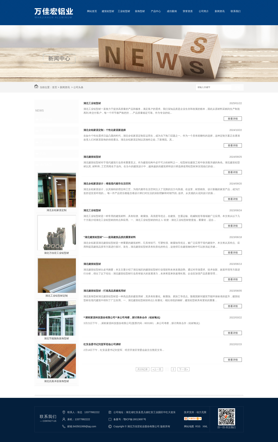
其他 (43, 153)
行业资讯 (46, 130)
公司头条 (78, 87)
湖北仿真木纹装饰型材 (56, 381)
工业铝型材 (124, 11)
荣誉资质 (188, 11)
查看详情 (233, 118)
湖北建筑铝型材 (92, 156)
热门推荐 (46, 165)
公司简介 (204, 11)
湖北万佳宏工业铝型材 (56, 253)
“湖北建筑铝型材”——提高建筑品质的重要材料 (110, 237)
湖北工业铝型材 (92, 103)
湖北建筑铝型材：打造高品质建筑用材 (105, 290)
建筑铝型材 (108, 11)
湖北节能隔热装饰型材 (56, 338)
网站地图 (189, 426)
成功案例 (172, 11)
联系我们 (236, 11)
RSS (198, 426)
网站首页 (92, 11)
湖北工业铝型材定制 (56, 295)
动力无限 (201, 412)
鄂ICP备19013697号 (134, 419)
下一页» (183, 369)
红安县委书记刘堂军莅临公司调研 (102, 344)
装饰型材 (140, 11)
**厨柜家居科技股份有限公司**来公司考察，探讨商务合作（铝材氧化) (122, 317)
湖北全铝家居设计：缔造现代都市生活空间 (107, 183)
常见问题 (46, 142)
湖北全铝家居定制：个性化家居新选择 (105, 130)
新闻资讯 (220, 11)
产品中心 (156, 11)
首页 (54, 87)
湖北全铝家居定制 (56, 210)
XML (205, 426)
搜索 (237, 87)
